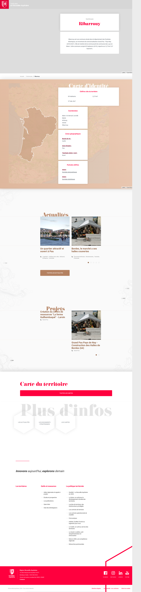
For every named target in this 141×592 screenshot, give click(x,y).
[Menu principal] (136, 4)
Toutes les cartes (66, 393)
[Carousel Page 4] (96, 262)
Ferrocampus (73, 518)
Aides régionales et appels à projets (52, 493)
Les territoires (21, 486)
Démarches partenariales (76, 544)
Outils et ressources (48, 486)
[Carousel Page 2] (91, 262)
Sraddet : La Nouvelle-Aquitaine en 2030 (78, 493)
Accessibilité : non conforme (111, 588)
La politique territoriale (75, 486)
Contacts (22, 579)
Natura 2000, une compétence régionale (78, 540)
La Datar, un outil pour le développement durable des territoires (77, 499)
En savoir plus (58, 584)
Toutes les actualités (55, 273)
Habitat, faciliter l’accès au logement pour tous (77, 522)
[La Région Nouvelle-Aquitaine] (4, 4)
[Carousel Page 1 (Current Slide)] (88, 262)
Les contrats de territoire (76, 509)
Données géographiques (69, 172)
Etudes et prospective (50, 497)
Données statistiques (68, 179)
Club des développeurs (50, 508)
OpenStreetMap (131, 72)
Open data (47, 504)
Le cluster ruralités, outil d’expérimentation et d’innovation (76, 533)
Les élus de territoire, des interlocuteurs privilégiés (76, 505)
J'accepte (100, 581)
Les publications (49, 501)
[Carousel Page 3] (93, 262)
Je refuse (89, 581)
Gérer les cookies (125, 588)
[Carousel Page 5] (98, 262)
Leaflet (123, 72)
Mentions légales (96, 588)
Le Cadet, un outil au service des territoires (78, 527)
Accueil (22, 76)
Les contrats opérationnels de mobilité (78, 514)
